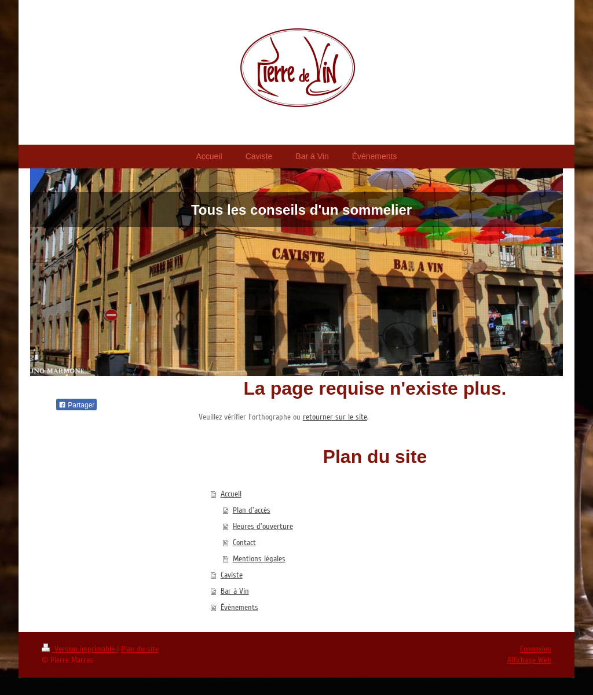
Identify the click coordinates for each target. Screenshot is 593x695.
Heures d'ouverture (263, 526)
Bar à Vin (235, 591)
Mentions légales (259, 559)
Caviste (232, 575)
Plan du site (140, 649)
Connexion (535, 649)
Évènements (239, 607)
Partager (76, 405)
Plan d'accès (251, 510)
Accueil (231, 494)
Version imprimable (79, 649)
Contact (244, 542)
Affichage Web (529, 660)
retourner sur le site (335, 417)
